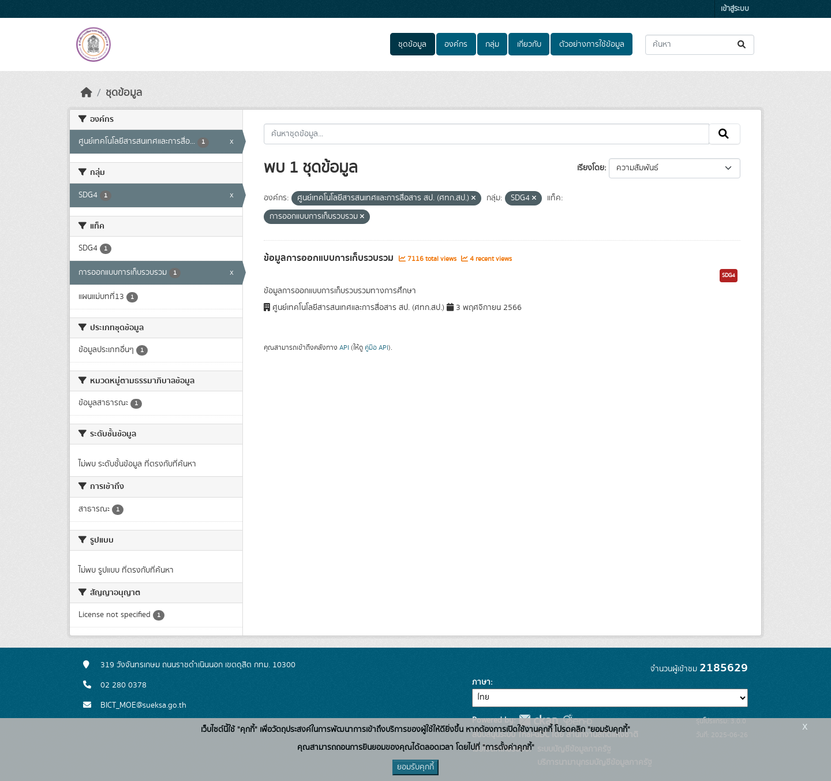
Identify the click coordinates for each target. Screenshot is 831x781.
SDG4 (728, 275)
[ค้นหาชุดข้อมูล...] (699, 45)
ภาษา (481, 682)
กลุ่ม (492, 44)
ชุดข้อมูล (412, 44)
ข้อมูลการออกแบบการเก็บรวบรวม (330, 258)
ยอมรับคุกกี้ (415, 767)
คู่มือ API (376, 347)
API (344, 347)
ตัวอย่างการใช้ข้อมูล (591, 44)
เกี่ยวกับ (529, 44)
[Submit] (742, 45)
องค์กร (455, 44)
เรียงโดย (590, 168)
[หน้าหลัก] (86, 92)
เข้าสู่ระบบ (735, 8)
